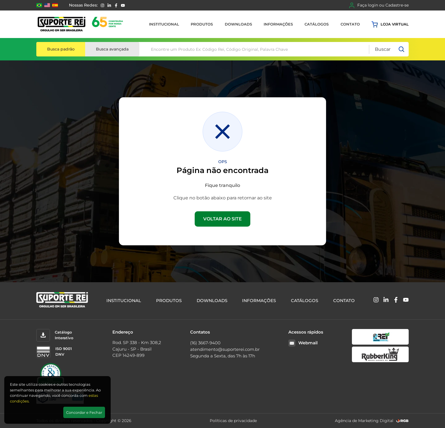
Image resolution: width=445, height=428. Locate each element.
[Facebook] (116, 5)
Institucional (164, 24)
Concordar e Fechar (84, 412)
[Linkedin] (109, 5)
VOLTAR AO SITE (222, 219)
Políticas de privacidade (233, 420)
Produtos (202, 24)
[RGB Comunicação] (402, 420)
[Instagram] (102, 5)
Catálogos (317, 24)
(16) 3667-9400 (205, 342)
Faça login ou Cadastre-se (379, 5)
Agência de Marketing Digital (364, 420)
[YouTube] (123, 5)
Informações (278, 24)
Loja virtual (390, 24)
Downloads (238, 24)
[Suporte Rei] (81, 24)
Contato (350, 24)
